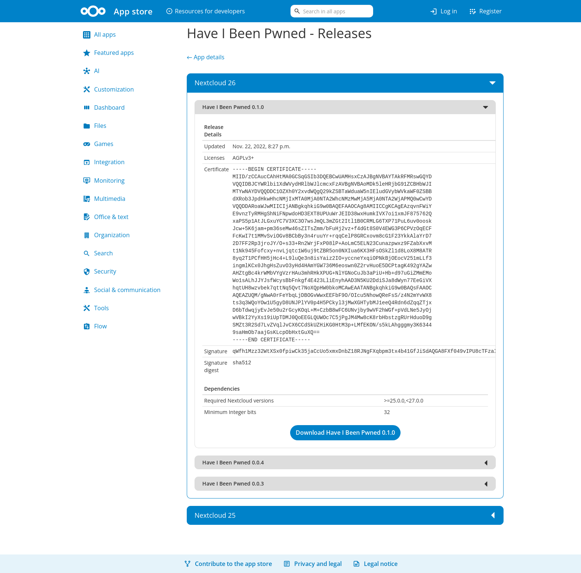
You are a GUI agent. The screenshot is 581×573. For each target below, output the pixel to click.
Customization (108, 89)
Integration (103, 162)
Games (98, 144)
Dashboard (104, 107)
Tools (96, 308)
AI (91, 71)
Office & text (106, 217)
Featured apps (108, 53)
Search (98, 253)
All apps (99, 34)
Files (94, 126)
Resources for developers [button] (205, 11)
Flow (95, 326)
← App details (206, 57)
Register (485, 11)
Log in (443, 11)
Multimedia (104, 199)
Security (99, 271)
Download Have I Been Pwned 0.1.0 (345, 432)
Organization (106, 235)
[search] (331, 11)
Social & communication (121, 290)
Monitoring (103, 180)
